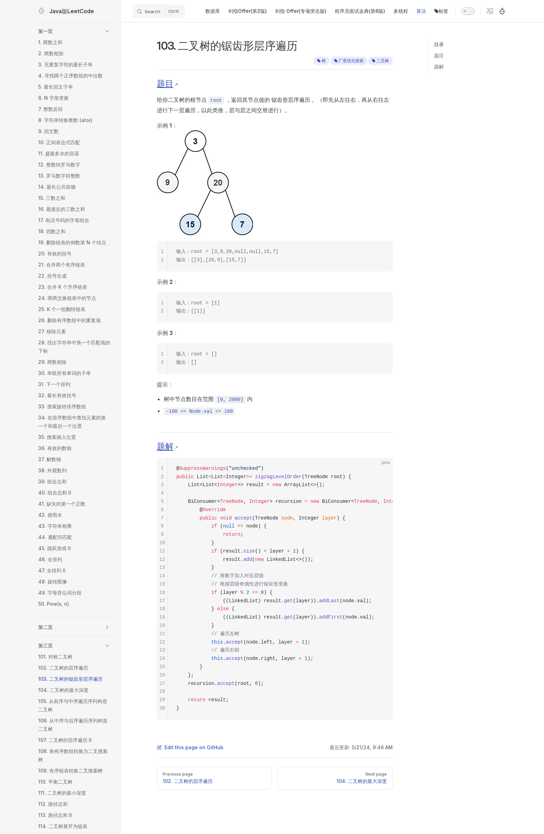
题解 (439, 67)
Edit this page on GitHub (190, 747)
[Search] (159, 11)
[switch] (468, 11)
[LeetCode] (502, 11)
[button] (74, 31)
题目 (439, 55)
